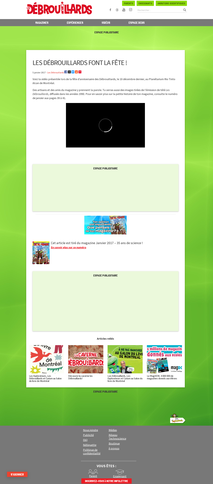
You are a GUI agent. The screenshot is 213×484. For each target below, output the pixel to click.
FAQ (85, 440)
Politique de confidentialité (91, 451)
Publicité (88, 435)
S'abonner (17, 474)
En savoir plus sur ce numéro (68, 247)
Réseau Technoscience (117, 437)
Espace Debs (137, 22)
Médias (113, 430)
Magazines (41, 22)
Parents (128, 3)
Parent (93, 476)
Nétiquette (89, 445)
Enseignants (145, 3)
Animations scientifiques (171, 3)
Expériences (75, 22)
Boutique (114, 444)
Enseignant (119, 476)
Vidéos (106, 22)
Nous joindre (90, 430)
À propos (114, 449)
